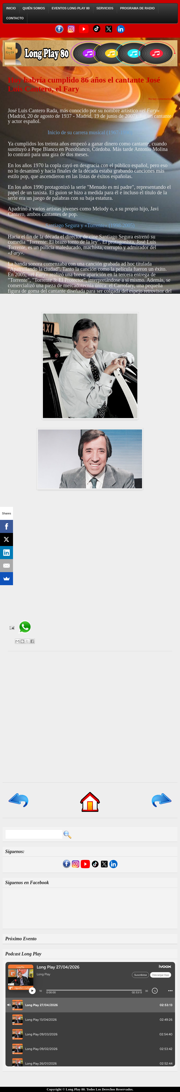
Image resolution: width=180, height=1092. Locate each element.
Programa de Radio (137, 8)
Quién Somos (34, 8)
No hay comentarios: (160, 98)
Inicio (11, 8)
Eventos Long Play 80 (71, 8)
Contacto (15, 18)
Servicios (105, 8)
